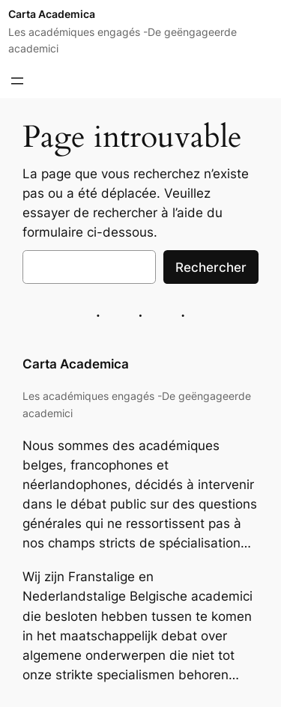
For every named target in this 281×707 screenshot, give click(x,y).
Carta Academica (51, 13)
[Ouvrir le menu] (17, 81)
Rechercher (211, 267)
